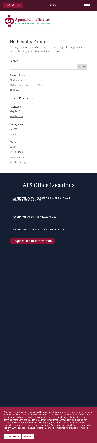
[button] (90, 21)
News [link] (13, 134)
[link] (85, 5)
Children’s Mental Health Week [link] (27, 85)
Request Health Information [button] (32, 241)
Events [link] (13, 129)
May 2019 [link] (15, 111)
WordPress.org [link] (18, 162)
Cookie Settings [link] (12, 436)
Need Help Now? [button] (13, 5)
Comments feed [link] (18, 157)
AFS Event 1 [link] (16, 90)
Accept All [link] (28, 436)
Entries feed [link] (16, 151)
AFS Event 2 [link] (16, 80)
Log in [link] (13, 146)
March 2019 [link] (16, 116)
